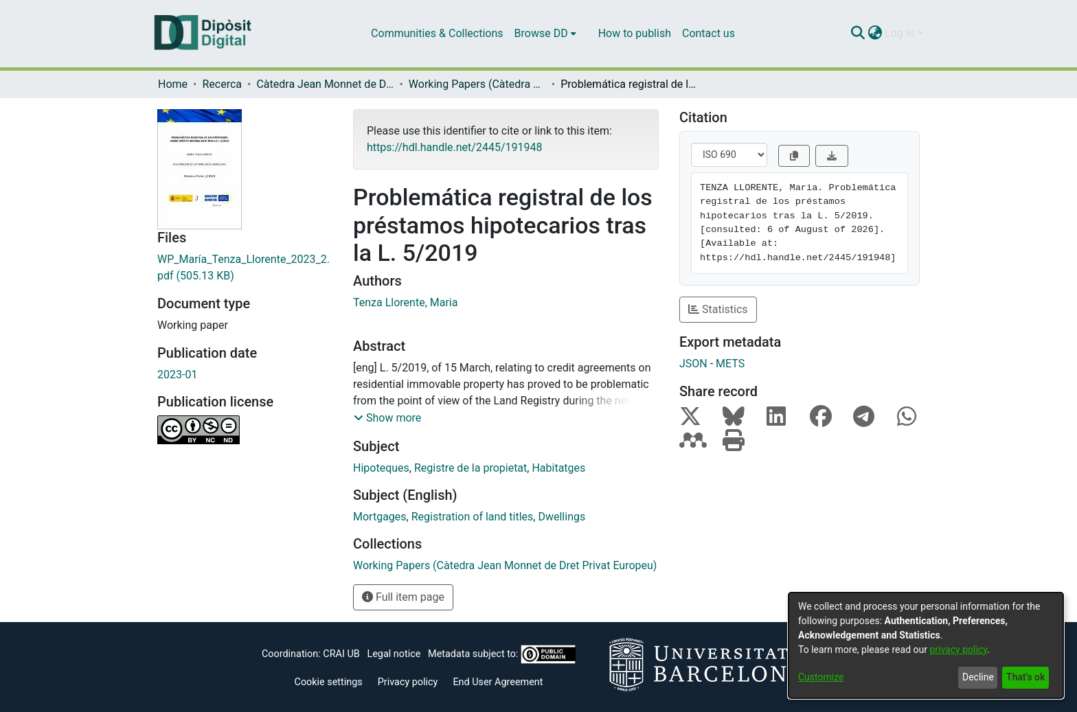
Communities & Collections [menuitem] (437, 33)
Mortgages (380, 516)
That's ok (1025, 676)
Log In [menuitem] (900, 33)
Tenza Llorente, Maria (405, 302)
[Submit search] (857, 33)
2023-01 (177, 374)
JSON (693, 363)
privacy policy (958, 649)
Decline (978, 676)
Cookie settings (329, 682)
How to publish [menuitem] (634, 33)
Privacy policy (408, 682)
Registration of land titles (472, 516)
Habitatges (558, 467)
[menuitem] (545, 33)
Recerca (222, 84)
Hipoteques (381, 467)
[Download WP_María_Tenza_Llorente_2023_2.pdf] (244, 267)
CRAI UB (341, 654)
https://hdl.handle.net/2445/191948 (454, 147)
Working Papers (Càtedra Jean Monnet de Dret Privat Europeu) (477, 84)
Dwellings (561, 516)
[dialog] (926, 645)
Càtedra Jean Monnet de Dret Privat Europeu (325, 84)
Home (173, 84)
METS (730, 363)
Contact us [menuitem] (708, 33)
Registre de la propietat (470, 467)
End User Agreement (498, 682)
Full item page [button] (403, 597)
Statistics (718, 309)
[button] (387, 418)
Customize (820, 676)
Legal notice (393, 654)
